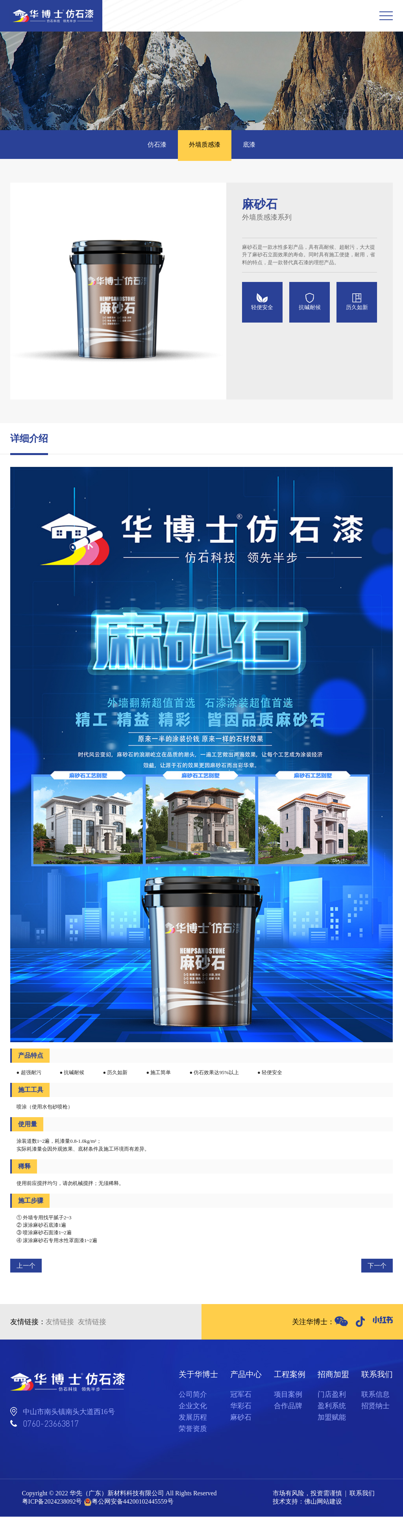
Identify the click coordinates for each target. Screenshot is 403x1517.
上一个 (26, 1266)
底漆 (250, 145)
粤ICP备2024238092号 (52, 1502)
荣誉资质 (193, 1429)
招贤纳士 (375, 1406)
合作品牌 (288, 1406)
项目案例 (288, 1395)
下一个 (377, 1266)
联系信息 (375, 1395)
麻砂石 (240, 1418)
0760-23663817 (51, 1424)
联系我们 (362, 1494)
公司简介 (193, 1395)
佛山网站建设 (323, 1502)
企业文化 (193, 1406)
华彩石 (240, 1406)
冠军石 (240, 1395)
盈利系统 (332, 1406)
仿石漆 (155, 145)
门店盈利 (332, 1395)
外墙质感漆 (204, 145)
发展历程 (193, 1418)
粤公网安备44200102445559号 (133, 1502)
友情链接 (60, 1322)
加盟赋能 (332, 1418)
